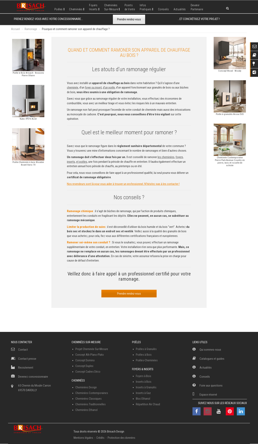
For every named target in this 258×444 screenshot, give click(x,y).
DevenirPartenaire (197, 7)
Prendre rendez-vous (129, 19)
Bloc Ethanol (143, 398)
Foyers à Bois (143, 376)
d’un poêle (109, 87)
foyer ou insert (93, 87)
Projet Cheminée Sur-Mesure (91, 349)
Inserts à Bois (143, 381)
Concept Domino (85, 360)
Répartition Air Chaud (148, 404)
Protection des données (121, 437)
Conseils (163, 9)
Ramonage (31, 29)
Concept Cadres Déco (87, 371)
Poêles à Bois (144, 354)
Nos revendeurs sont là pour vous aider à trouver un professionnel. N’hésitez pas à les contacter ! (123, 184)
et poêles (81, 162)
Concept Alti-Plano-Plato (89, 354)
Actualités (180, 9)
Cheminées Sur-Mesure (86, 342)
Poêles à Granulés (146, 349)
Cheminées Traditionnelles (90, 404)
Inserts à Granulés (146, 387)
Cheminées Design (86, 387)
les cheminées (166, 157)
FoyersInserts (93, 7)
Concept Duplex (84, 366)
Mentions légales (83, 437)
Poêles (58, 9)
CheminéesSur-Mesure (111, 7)
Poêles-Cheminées (147, 360)
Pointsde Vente (130, 7)
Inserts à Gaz (143, 393)
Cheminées (75, 9)
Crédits (100, 437)
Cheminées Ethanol (86, 410)
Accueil (15, 29)
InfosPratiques (145, 7)
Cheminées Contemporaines (91, 393)
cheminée (72, 87)
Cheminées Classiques (88, 398)
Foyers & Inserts (142, 369)
